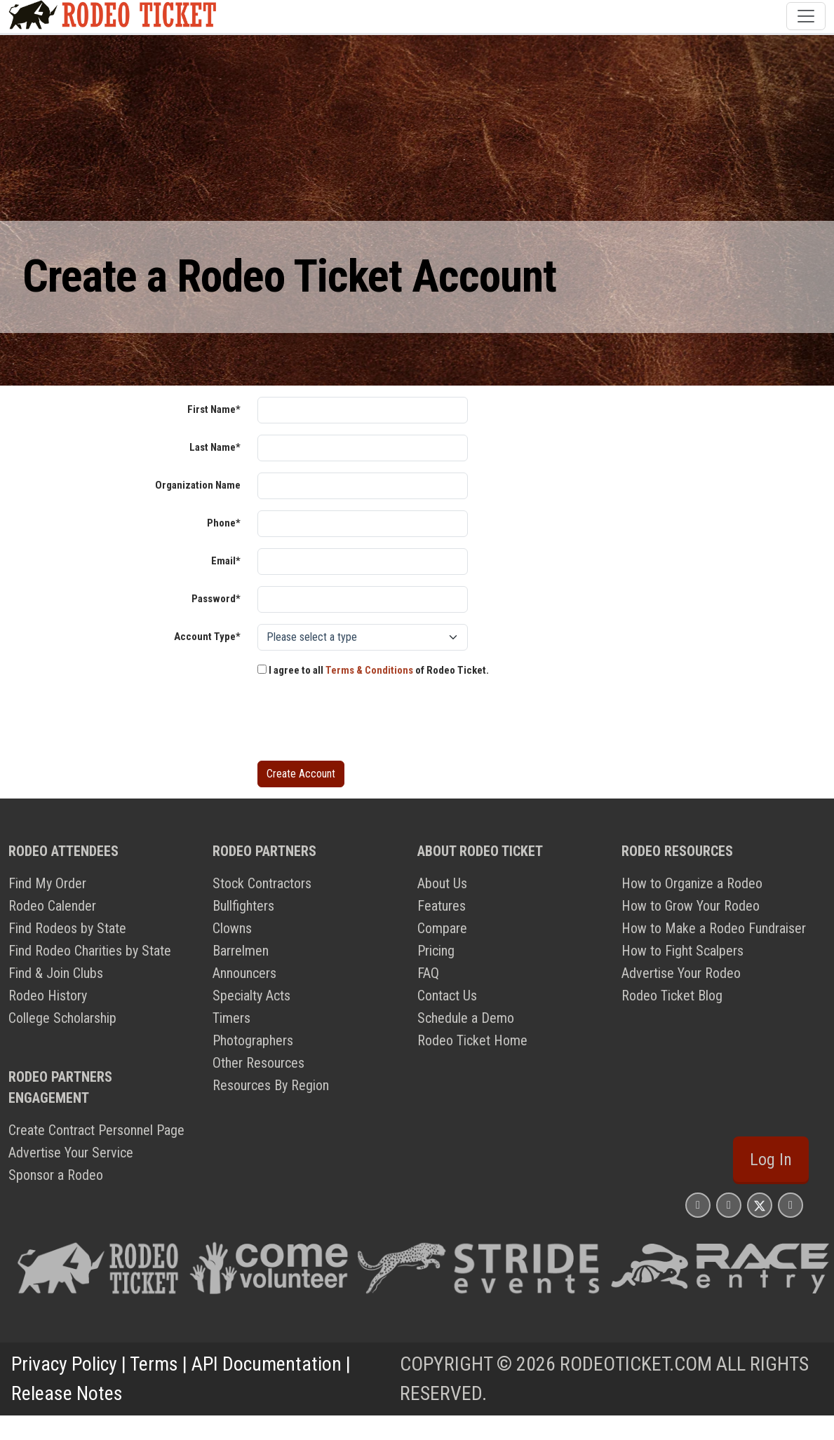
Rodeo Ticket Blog (671, 995)
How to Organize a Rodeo (691, 883)
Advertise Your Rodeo (681, 973)
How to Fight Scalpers (682, 950)
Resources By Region (271, 1085)
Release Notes (67, 1393)
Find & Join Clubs (55, 973)
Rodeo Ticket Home (472, 1040)
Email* (226, 561)
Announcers (244, 973)
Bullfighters (243, 905)
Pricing (436, 950)
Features (441, 905)
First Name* (214, 409)
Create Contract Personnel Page (96, 1130)
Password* (216, 598)
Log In (771, 1159)
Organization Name (198, 485)
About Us (442, 883)
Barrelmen (241, 950)
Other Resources (258, 1062)
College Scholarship (62, 1018)
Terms (154, 1364)
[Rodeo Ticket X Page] (759, 1204)
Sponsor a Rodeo (55, 1175)
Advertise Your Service (70, 1152)
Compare (442, 928)
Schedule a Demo (465, 1018)
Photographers (253, 1040)
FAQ (428, 973)
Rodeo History (47, 995)
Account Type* (207, 636)
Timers (231, 1018)
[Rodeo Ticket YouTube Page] (790, 1204)
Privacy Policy (64, 1364)
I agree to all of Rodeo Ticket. (373, 670)
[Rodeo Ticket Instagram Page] (698, 1204)
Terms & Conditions (369, 670)
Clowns (232, 928)
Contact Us (447, 995)
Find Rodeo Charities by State (89, 950)
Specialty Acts (251, 995)
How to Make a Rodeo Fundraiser (713, 928)
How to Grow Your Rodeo (690, 905)
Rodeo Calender (52, 905)
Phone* (224, 523)
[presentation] (364, 722)
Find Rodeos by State (67, 928)
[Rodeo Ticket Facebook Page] (729, 1204)
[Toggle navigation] (806, 16)
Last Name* (215, 447)
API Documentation (266, 1364)
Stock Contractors (262, 883)
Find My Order (47, 883)
